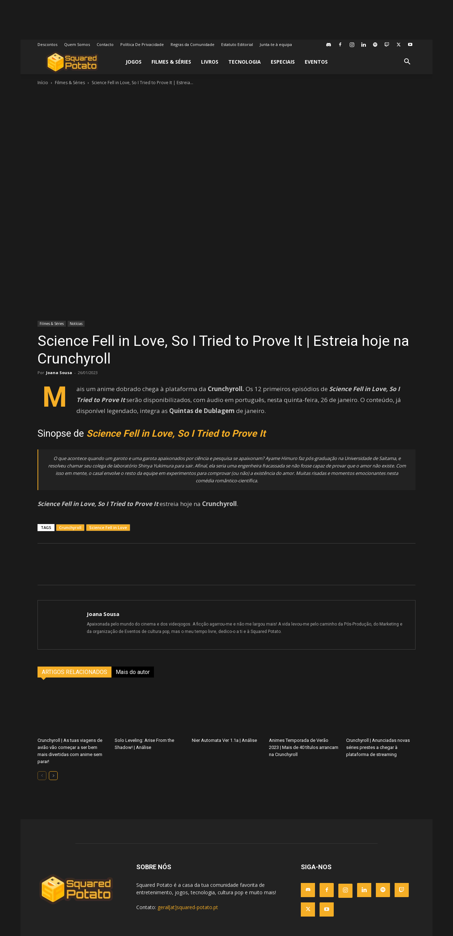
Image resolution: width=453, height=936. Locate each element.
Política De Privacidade (142, 44)
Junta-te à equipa (276, 44)
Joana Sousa (59, 372)
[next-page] (53, 775)
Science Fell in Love (108, 527)
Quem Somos (77, 44)
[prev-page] (42, 775)
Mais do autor (133, 672)
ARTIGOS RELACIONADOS (74, 672)
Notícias (76, 323)
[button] (406, 62)
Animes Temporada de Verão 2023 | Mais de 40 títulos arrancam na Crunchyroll (303, 747)
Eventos (316, 61)
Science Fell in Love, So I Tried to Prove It (175, 433)
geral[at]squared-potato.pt (187, 907)
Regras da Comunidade (192, 44)
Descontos (47, 44)
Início (43, 83)
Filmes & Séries (171, 61)
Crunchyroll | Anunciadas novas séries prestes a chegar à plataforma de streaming (378, 747)
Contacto (105, 44)
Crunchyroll (70, 527)
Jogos (134, 61)
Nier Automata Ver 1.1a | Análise (224, 740)
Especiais (283, 61)
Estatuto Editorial (237, 44)
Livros (209, 61)
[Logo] (72, 62)
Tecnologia (244, 61)
